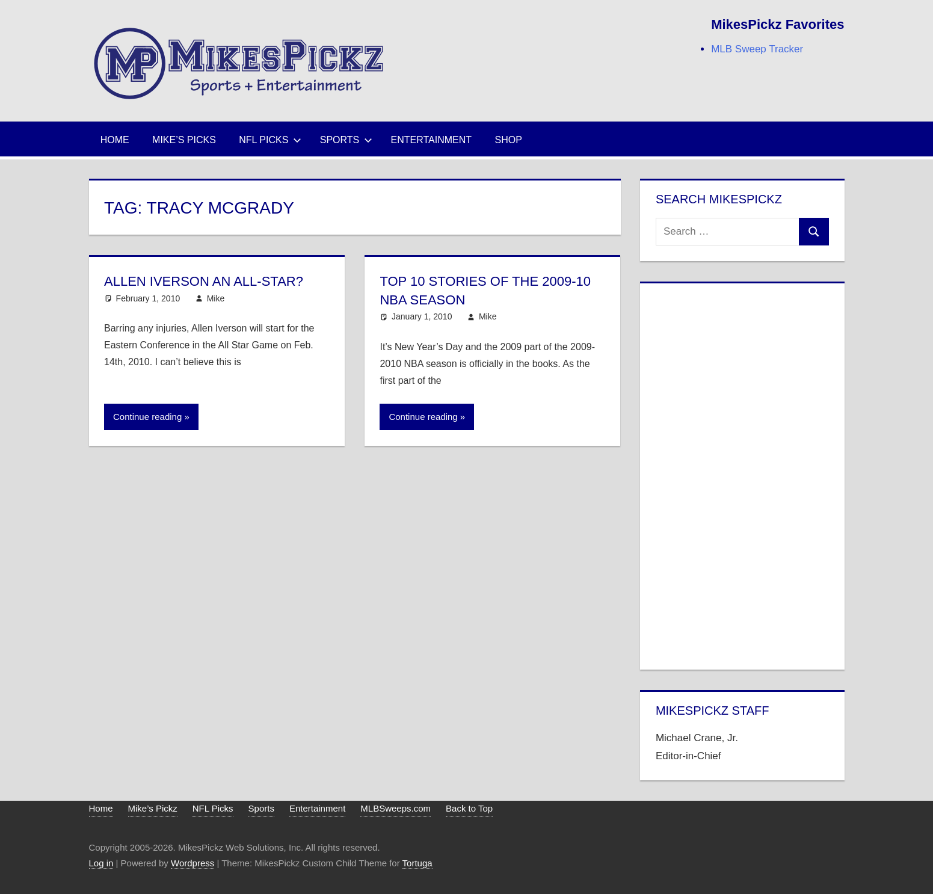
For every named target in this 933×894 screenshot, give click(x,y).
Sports (346, 140)
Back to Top (469, 808)
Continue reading (147, 417)
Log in (101, 863)
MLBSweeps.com (395, 808)
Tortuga (417, 863)
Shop (508, 140)
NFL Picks (270, 140)
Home (114, 140)
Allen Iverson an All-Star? (203, 281)
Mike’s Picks (184, 140)
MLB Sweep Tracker (757, 49)
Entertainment (431, 140)
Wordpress (192, 863)
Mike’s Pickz (152, 808)
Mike (216, 298)
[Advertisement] (742, 474)
